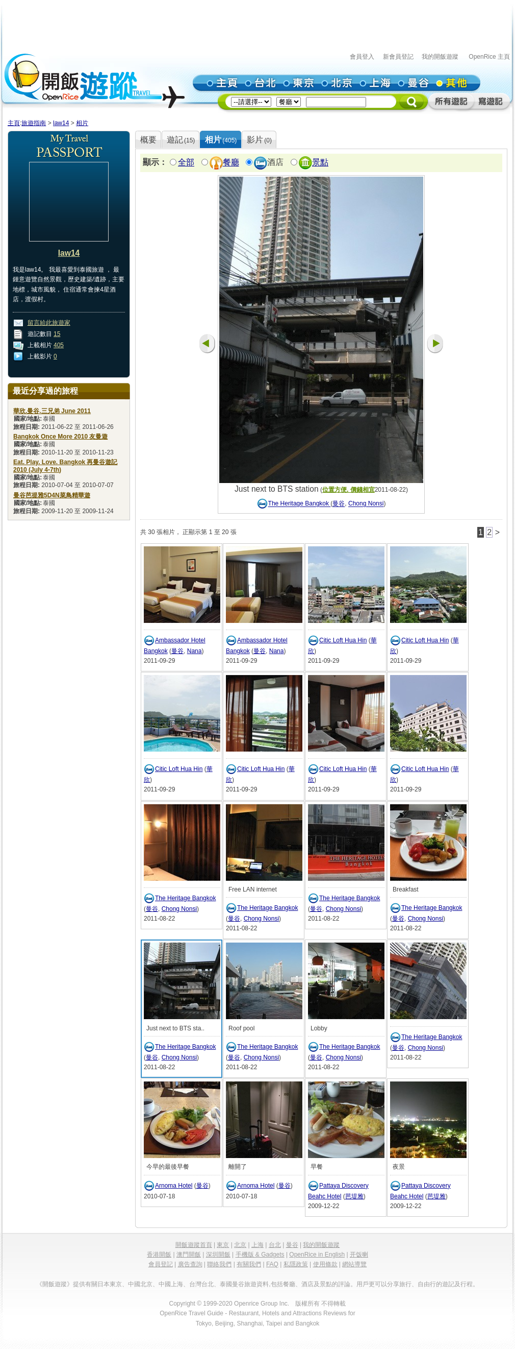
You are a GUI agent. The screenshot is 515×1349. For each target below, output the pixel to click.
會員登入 (362, 56)
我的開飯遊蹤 (440, 56)
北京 (240, 1244)
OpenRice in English (317, 1254)
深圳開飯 (218, 1254)
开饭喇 (359, 1254)
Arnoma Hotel (173, 1185)
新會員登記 (398, 56)
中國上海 (171, 1284)
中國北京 (140, 1284)
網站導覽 (354, 1264)
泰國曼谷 (232, 1284)
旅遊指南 (33, 123)
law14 (61, 123)
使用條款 (325, 1264)
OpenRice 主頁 (489, 56)
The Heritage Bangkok (299, 504)
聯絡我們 (219, 1264)
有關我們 (249, 1264)
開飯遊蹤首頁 (193, 1244)
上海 (257, 1244)
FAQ (272, 1264)
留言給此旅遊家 (49, 322)
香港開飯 (159, 1254)
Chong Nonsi (365, 504)
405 (59, 345)
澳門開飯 (188, 1254)
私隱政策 (296, 1264)
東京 (223, 1244)
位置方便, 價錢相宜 (348, 489)
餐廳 (231, 162)
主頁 (14, 123)
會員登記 (160, 1264)
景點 (320, 162)
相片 (82, 123)
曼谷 (338, 504)
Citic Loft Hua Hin (343, 640)
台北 (275, 1244)
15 (57, 334)
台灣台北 (201, 1284)
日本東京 (109, 1284)
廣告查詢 (190, 1264)
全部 (186, 162)
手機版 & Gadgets (260, 1254)
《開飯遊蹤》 (54, 1284)
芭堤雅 (354, 1196)
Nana (194, 651)
